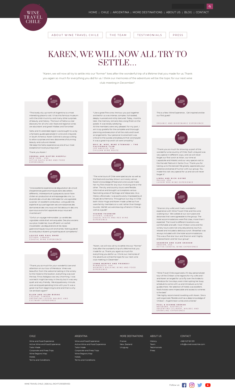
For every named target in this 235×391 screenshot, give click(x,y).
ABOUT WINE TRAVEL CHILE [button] (75, 35)
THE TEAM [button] (118, 35)
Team (152, 344)
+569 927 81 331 (187, 341)
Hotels (32, 357)
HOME (93, 12)
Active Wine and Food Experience (44, 344)
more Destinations (147, 12)
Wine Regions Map (38, 353)
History (153, 341)
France (123, 341)
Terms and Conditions (39, 360)
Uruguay (124, 347)
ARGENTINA (121, 12)
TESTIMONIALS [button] (149, 35)
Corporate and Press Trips (41, 350)
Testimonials (156, 347)
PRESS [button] (178, 35)
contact (202, 12)
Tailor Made (34, 347)
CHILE (106, 12)
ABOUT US (173, 12)
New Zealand (126, 344)
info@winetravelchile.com (192, 344)
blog (188, 12)
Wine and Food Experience (41, 341)
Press (152, 350)
